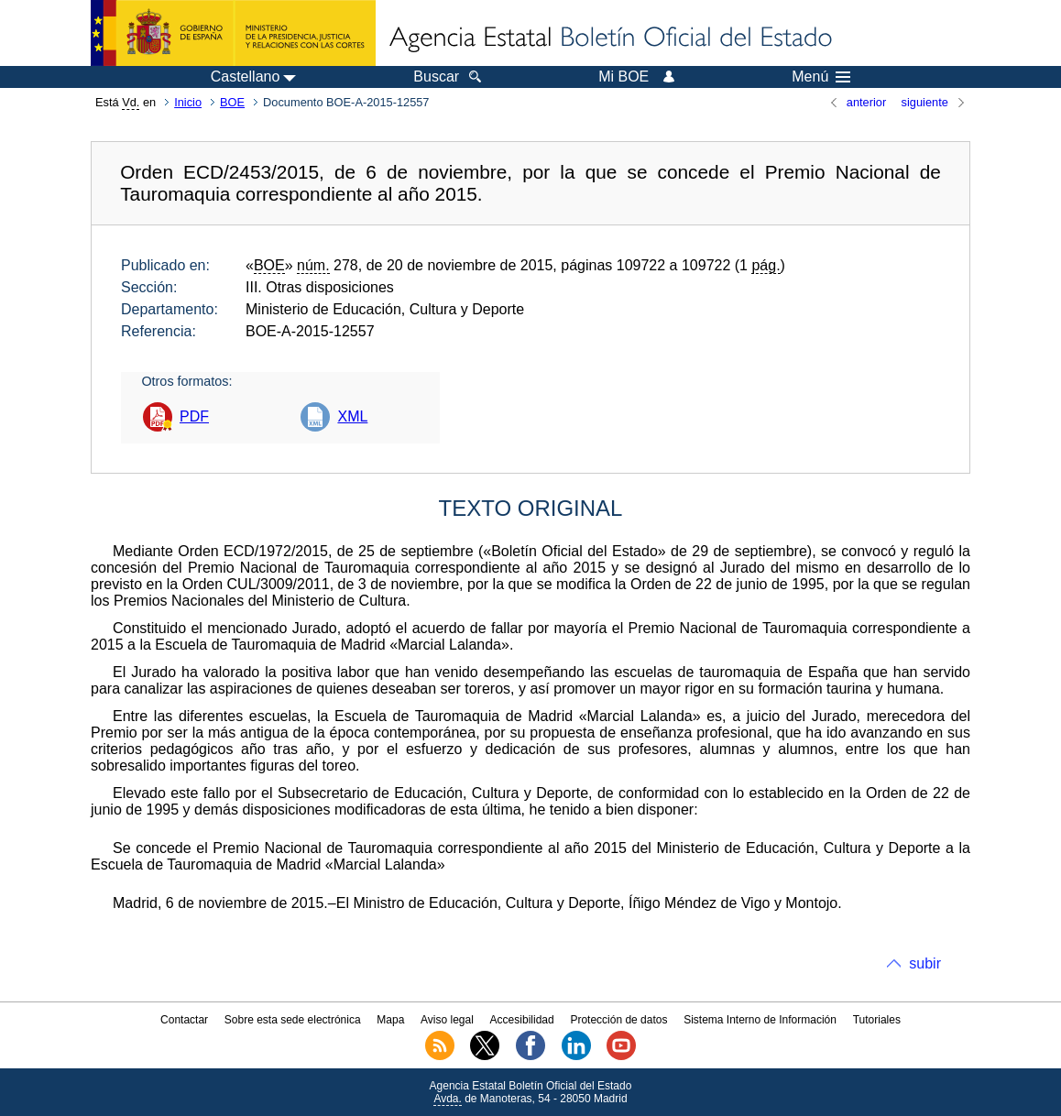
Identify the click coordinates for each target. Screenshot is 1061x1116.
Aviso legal (447, 1019)
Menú (821, 77)
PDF (194, 416)
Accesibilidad (522, 1019)
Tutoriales (877, 1019)
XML (352, 416)
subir (925, 963)
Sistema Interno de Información (760, 1019)
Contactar (184, 1019)
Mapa (390, 1019)
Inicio (188, 102)
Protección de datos (618, 1019)
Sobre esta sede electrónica (292, 1019)
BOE (232, 102)
